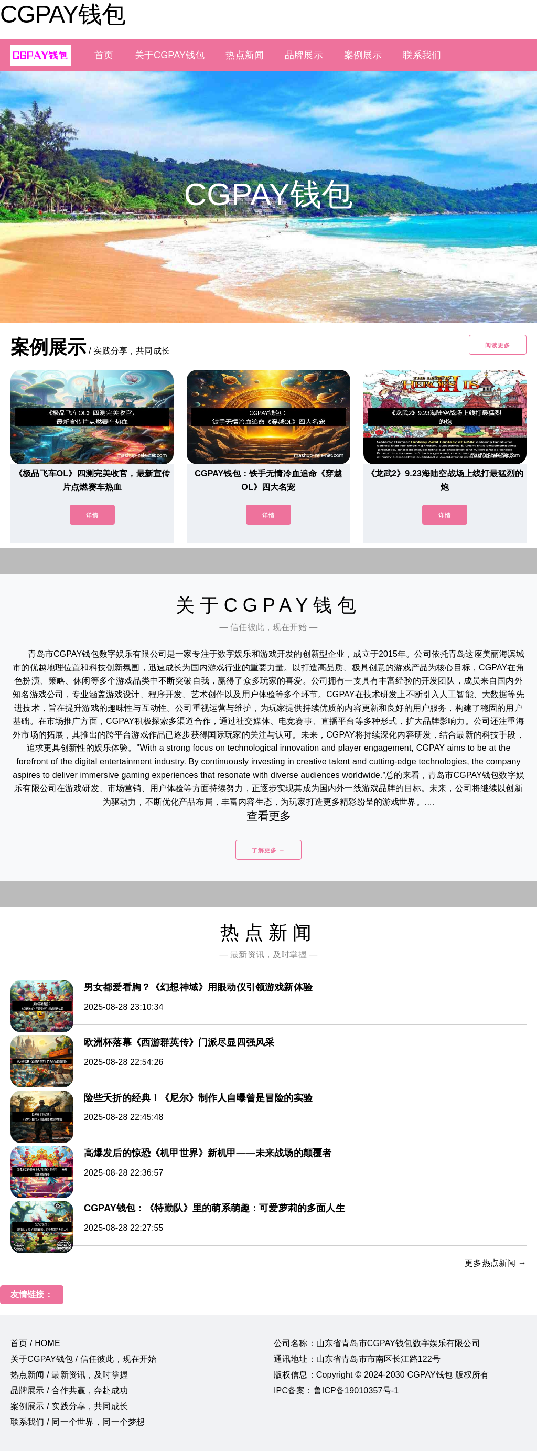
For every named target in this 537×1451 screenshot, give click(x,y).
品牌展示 (304, 55)
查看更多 (268, 816)
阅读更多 (497, 345)
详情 (92, 515)
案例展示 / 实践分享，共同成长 (69, 1406)
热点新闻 (244, 55)
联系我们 (422, 55)
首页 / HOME (35, 1343)
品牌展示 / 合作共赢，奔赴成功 (69, 1390)
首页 (103, 55)
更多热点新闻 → (496, 1262)
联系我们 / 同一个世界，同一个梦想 (77, 1421)
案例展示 (363, 55)
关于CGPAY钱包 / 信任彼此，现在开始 (83, 1358)
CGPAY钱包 (62, 14)
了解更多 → (268, 850)
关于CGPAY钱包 (170, 55)
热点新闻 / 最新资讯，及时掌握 (69, 1374)
